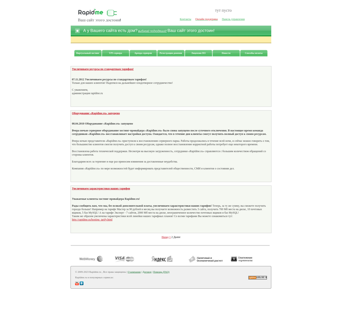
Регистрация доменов (170, 53)
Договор (146, 271)
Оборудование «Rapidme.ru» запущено (96, 113)
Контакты (185, 19)
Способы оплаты (254, 53)
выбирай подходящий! (152, 31)
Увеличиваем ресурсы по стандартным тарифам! (103, 69)
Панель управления (233, 19)
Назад (165, 237)
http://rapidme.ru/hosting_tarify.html (92, 219)
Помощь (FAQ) (161, 271)
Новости (226, 53)
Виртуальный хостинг (87, 53)
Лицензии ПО (198, 53)
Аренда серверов (143, 53)
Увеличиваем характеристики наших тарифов (101, 188)
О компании (134, 271)
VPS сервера (115, 53)
